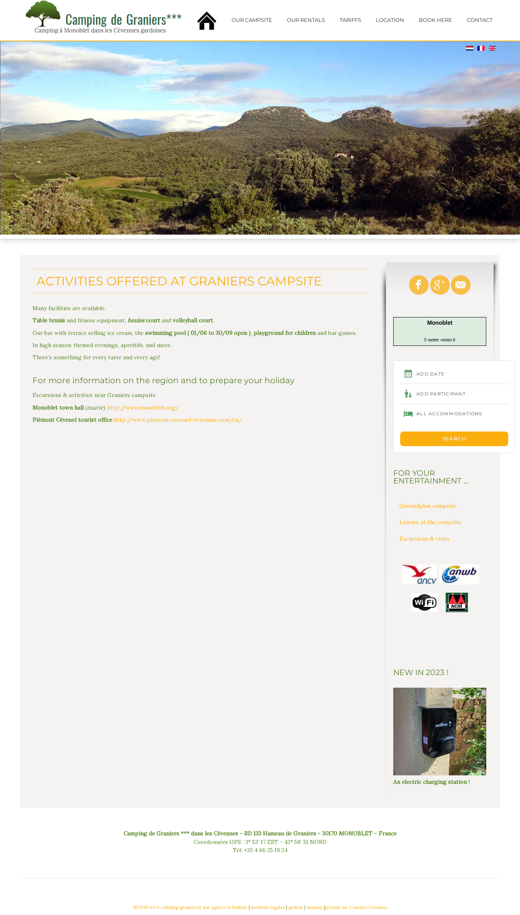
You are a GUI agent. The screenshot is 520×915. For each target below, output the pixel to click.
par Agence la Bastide (225, 907)
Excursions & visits (424, 538)
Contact (479, 20)
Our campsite (252, 20)
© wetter (431, 340)
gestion (295, 907)
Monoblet (439, 322)
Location (390, 20)
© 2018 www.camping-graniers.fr (167, 907)
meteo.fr (448, 340)
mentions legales (268, 907)
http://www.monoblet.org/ (143, 407)
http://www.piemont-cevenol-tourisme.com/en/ (178, 419)
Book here (435, 20)
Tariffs (350, 20)
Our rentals (306, 20)
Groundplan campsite (427, 505)
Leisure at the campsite (430, 522)
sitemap (315, 907)
